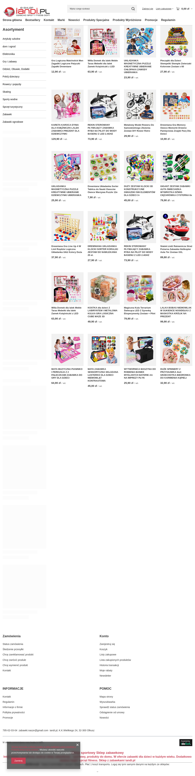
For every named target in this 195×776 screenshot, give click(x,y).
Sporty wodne (10, 99)
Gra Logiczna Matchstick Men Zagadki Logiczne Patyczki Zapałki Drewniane (67, 63)
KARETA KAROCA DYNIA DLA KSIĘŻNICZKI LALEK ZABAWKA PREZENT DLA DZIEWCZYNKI (65, 129)
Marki (61, 20)
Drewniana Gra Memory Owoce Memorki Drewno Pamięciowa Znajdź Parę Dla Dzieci (175, 129)
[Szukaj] (133, 9)
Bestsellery (32, 20)
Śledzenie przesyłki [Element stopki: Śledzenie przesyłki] (13, 649)
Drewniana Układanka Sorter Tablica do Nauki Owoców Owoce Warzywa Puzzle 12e (103, 189)
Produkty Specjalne (96, 20)
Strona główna (12, 20)
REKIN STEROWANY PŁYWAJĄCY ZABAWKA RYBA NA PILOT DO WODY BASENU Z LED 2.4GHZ (102, 129)
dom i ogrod (9, 46)
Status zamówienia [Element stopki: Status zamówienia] (13, 644)
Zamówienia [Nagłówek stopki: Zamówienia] (12, 636)
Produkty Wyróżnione (127, 20)
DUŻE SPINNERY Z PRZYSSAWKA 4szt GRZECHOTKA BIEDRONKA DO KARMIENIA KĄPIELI (175, 373)
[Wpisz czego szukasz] (102, 9)
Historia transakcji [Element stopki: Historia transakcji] (109, 665)
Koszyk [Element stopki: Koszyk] (103, 649)
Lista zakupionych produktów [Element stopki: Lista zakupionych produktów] (115, 660)
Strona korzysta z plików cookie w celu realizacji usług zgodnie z (43, 746)
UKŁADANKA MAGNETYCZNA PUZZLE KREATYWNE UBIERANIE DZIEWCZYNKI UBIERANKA (66, 190)
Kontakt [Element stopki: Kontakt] (7, 670)
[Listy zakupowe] (164, 9)
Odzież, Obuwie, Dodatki (16, 69)
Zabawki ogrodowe (13, 121)
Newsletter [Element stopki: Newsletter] (105, 675)
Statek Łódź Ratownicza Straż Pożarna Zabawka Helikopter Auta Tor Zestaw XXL (176, 249)
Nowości (74, 20)
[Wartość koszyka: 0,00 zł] (184, 8)
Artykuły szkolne (11, 38)
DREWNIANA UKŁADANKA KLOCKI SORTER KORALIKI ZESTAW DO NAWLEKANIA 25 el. (103, 250)
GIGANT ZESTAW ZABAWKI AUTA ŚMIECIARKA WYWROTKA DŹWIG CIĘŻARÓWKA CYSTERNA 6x (176, 190)
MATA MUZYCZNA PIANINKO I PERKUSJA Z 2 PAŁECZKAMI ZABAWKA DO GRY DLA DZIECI (66, 373)
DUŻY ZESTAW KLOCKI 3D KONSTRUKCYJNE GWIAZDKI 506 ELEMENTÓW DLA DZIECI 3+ (139, 190)
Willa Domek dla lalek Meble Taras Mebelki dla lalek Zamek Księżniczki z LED (103, 63)
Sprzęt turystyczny (12, 106)
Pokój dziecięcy (11, 76)
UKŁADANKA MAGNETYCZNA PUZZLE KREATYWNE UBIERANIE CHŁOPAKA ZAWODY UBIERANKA (138, 66)
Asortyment (13, 29)
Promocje (151, 20)
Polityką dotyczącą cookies (24, 749)
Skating (7, 91)
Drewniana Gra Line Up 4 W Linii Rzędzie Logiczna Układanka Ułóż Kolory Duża (66, 249)
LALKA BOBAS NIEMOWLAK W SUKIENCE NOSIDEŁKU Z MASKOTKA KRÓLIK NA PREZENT (176, 312)
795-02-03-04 (10, 730)
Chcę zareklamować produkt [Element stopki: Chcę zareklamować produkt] (18, 654)
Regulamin (168, 20)
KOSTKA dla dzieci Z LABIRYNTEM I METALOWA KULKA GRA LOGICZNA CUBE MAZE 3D (102, 312)
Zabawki (7, 114)
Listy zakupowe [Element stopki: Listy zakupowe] (108, 654)
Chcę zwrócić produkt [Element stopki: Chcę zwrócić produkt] (14, 660)
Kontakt (49, 20)
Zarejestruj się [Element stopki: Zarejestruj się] (107, 644)
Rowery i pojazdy (12, 84)
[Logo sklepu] (27, 9)
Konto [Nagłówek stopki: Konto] (104, 636)
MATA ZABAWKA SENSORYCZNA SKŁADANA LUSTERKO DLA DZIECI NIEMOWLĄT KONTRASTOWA (103, 375)
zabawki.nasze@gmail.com (33, 730)
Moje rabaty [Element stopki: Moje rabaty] (106, 670)
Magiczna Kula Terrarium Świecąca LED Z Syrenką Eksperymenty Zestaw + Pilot (139, 310)
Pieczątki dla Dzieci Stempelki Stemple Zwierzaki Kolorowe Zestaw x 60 (175, 63)
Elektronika (9, 54)
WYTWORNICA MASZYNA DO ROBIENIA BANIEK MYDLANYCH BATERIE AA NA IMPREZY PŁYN (140, 373)
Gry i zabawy (10, 61)
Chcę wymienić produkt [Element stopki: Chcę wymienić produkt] (15, 665)
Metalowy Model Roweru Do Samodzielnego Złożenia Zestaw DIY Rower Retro (139, 128)
